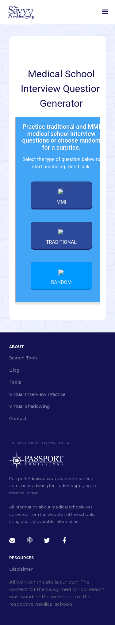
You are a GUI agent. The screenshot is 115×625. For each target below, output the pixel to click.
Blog (14, 370)
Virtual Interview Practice (37, 394)
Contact (18, 418)
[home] (21, 12)
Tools (15, 382)
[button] (105, 12)
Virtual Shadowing (29, 406)
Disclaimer (21, 569)
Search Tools (23, 358)
